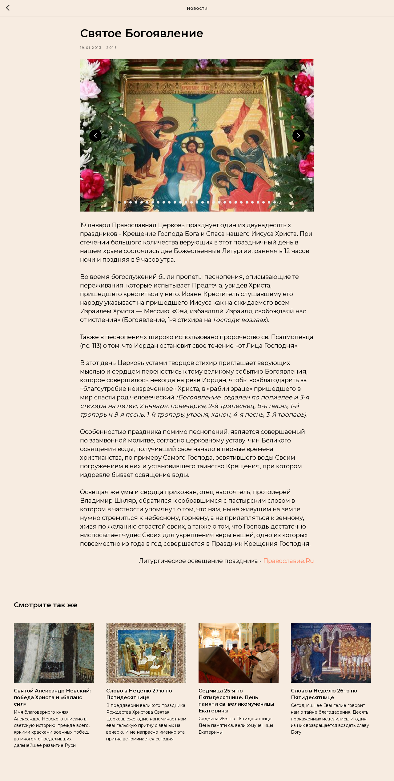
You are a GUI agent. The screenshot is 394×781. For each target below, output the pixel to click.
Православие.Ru (288, 563)
